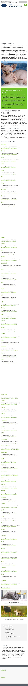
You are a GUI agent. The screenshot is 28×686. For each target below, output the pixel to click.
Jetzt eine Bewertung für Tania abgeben (8, 545)
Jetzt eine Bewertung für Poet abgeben (8, 462)
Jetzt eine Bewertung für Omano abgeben (9, 571)
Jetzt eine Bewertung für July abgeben (8, 180)
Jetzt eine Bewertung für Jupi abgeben (8, 285)
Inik (2, 295)
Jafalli (2, 433)
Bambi (3, 151)
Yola (2, 170)
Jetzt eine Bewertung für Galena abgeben (9, 411)
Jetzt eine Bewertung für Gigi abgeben (8, 305)
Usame (3, 401)
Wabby (3, 548)
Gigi (2, 302)
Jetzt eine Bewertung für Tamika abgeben (9, 279)
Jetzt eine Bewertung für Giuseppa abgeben (9, 455)
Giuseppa (4, 452)
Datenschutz (3, 669)
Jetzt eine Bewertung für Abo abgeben (8, 318)
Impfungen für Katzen (9, 637)
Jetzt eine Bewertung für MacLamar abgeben (9, 475)
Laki (2, 164)
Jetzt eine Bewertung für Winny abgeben (9, 260)
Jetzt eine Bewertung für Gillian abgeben (9, 417)
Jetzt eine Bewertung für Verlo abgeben (8, 481)
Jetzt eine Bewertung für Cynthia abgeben (9, 584)
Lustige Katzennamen (9, 630)
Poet (2, 459)
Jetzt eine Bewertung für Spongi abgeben (9, 311)
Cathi (2, 359)
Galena (3, 407)
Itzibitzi (3, 327)
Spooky (3, 196)
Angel (2, 237)
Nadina (3, 484)
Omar (3, 523)
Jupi (2, 282)
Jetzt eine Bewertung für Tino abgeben (8, 520)
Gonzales (4, 439)
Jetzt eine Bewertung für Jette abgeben (8, 205)
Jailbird (3, 426)
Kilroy (3, 183)
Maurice (3, 536)
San (2, 250)
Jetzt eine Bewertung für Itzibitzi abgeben (9, 331)
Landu (3, 529)
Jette (2, 202)
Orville (3, 321)
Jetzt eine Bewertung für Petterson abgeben (9, 423)
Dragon (3, 497)
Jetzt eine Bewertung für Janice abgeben (9, 247)
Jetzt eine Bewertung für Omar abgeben (8, 526)
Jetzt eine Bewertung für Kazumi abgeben (9, 148)
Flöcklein (3, 346)
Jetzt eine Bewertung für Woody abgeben (9, 494)
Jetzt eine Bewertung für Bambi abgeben (9, 154)
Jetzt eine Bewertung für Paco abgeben (8, 273)
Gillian (3, 413)
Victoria (3, 555)
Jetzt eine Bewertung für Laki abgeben (8, 167)
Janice (3, 244)
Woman (3, 465)
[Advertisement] (14, 25)
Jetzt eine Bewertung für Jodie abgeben (8, 578)
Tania (2, 542)
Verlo (2, 478)
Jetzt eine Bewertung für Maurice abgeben (9, 539)
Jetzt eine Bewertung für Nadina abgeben (9, 488)
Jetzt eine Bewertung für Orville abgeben (9, 324)
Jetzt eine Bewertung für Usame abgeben (9, 404)
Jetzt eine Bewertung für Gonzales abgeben (9, 443)
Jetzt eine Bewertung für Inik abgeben (8, 298)
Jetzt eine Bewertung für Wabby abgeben (9, 552)
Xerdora (3, 189)
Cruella (3, 503)
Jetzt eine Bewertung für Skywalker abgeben (9, 398)
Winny (3, 256)
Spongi (3, 308)
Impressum (3, 670)
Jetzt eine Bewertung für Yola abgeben (8, 174)
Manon (3, 353)
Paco (2, 269)
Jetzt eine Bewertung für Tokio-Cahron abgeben (10, 449)
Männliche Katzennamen (9, 628)
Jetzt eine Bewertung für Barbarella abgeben (9, 266)
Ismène (3, 510)
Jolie (2, 561)
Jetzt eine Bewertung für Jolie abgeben (8, 565)
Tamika (3, 276)
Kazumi (3, 144)
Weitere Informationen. (13, 2)
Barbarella (4, 263)
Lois (2, 340)
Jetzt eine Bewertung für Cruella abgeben (9, 507)
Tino (2, 516)
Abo (2, 314)
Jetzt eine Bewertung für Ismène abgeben (9, 513)
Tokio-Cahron (5, 446)
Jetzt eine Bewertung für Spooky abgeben (9, 199)
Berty (2, 289)
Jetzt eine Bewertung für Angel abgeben (8, 241)
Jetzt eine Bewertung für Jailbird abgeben (9, 430)
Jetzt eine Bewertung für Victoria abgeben (9, 558)
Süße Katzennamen (8, 632)
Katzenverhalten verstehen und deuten (12, 636)
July (2, 176)
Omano (3, 568)
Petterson (4, 420)
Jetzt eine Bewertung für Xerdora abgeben (9, 193)
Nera (2, 157)
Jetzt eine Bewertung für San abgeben (8, 254)
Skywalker (4, 394)
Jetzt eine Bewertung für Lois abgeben (8, 343)
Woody (3, 491)
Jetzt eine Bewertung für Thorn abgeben (8, 337)
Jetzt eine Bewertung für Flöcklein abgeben (9, 350)
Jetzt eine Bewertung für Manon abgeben (9, 356)
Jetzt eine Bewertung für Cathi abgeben (8, 363)
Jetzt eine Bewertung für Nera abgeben (8, 161)
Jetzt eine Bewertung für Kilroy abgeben (8, 186)
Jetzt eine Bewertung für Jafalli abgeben (8, 436)
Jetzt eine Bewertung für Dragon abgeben (9, 500)
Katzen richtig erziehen (9, 635)
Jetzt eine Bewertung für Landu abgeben (9, 532)
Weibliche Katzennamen (9, 629)
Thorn (3, 333)
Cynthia (3, 580)
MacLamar (4, 471)
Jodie (2, 574)
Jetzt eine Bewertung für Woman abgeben (9, 468)
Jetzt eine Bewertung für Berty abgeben (8, 292)
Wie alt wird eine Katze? (9, 633)
